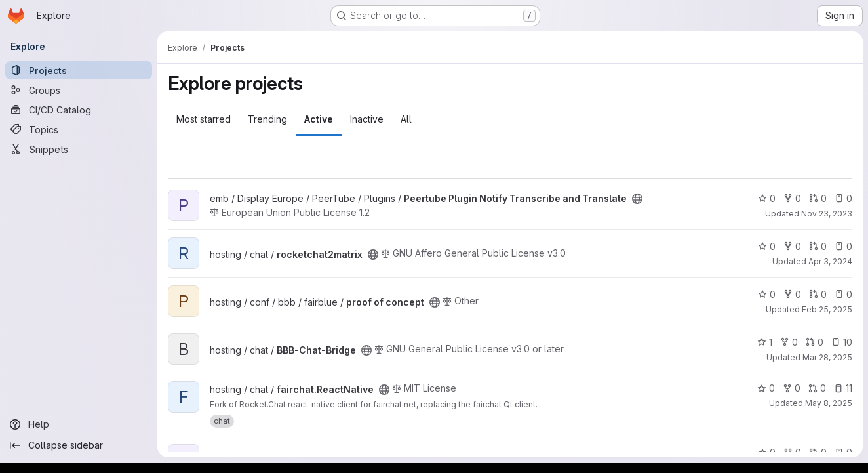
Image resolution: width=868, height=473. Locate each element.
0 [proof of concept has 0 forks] (792, 294)
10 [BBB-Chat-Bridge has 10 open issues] (841, 342)
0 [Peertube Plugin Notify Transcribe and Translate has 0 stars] (767, 198)
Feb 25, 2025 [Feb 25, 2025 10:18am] (827, 309)
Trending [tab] (267, 119)
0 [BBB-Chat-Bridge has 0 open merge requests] (814, 342)
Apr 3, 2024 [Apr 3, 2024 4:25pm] (830, 261)
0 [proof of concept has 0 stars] (767, 294)
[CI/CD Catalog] (78, 109)
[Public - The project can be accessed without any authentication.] (637, 199)
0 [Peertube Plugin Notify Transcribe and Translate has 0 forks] (792, 198)
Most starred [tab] (203, 119)
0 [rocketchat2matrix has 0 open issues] (843, 246)
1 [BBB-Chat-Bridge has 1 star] (764, 342)
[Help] (78, 424)
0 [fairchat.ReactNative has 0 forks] (791, 388)
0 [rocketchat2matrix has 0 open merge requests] (818, 246)
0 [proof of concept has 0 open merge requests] (818, 294)
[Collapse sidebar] (78, 445)
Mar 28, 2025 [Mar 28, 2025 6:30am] (827, 357)
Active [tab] (318, 119)
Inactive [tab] (367, 119)
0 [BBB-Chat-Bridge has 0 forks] (789, 342)
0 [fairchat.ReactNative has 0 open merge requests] (817, 388)
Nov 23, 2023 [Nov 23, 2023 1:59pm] (826, 213)
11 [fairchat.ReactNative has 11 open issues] (843, 388)
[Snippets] (78, 149)
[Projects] (78, 70)
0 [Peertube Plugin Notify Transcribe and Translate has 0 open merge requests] (818, 198)
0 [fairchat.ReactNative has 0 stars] (766, 388)
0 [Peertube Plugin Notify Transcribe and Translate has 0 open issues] (843, 198)
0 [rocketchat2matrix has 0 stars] (767, 246)
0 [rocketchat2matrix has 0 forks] (792, 246)
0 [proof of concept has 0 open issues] (843, 294)
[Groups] (78, 90)
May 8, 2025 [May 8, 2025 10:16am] (828, 403)
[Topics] (78, 129)
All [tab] (406, 119)
